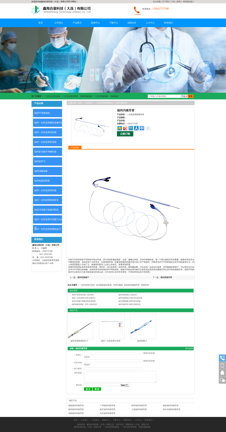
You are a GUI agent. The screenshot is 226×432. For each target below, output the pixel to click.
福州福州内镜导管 (76, 404)
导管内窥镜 (118, 285)
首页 (40, 23)
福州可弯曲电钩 (42, 113)
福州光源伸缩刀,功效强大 (127, 295)
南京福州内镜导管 (107, 404)
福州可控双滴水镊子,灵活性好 (83, 295)
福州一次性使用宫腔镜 (45, 132)
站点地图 (157, 2)
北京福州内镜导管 (107, 408)
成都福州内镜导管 (76, 400)
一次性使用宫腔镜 (70, 96)
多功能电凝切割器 (104, 285)
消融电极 (114, 96)
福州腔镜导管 (166, 277)
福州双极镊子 (83, 277)
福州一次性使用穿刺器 (45, 190)
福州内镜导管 (121, 103)
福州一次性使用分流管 (110, 341)
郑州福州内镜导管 (139, 400)
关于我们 (166, 2)
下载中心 (113, 23)
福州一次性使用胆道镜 (45, 142)
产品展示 (77, 23)
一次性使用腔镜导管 (104, 103)
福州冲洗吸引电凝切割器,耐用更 (84, 301)
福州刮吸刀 (142, 341)
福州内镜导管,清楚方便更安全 (129, 304)
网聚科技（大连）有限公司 (137, 419)
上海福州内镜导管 (139, 404)
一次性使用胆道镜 (52, 96)
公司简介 (58, 23)
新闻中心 (95, 23)
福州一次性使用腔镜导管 (46, 200)
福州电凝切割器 (42, 181)
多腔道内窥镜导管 (132, 285)
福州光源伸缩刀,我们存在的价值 (130, 298)
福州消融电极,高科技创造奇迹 (129, 301)
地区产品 (73, 395)
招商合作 (131, 23)
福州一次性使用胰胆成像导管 (48, 122)
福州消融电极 (41, 171)
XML (173, 2)
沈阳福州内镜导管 (76, 408)
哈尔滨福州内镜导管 (171, 404)
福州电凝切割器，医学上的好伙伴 (84, 304)
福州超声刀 (39, 161)
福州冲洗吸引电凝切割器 (46, 210)
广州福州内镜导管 (107, 400)
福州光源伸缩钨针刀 (79, 341)
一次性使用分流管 (111, 272)
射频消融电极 (86, 96)
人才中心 (150, 23)
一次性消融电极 (101, 96)
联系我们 (168, 23)
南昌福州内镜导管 (170, 400)
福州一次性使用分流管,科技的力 (84, 298)
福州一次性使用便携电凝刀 (47, 229)
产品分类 (38, 103)
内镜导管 (72, 260)
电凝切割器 (94, 272)
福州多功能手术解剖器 (45, 151)
